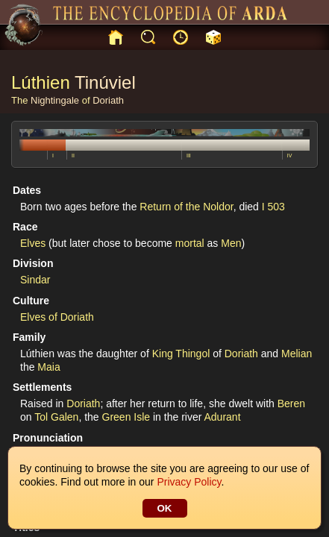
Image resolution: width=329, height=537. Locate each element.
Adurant (222, 417)
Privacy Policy (189, 482)
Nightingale (55, 100)
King (162, 353)
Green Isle (126, 417)
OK (164, 508)
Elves (33, 243)
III (189, 155)
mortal (189, 243)
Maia (48, 367)
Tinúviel (105, 82)
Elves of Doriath (57, 317)
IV (289, 155)
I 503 (273, 207)
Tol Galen (56, 417)
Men (231, 243)
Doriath (108, 100)
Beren (291, 403)
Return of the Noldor (186, 207)
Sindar (35, 280)
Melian (296, 353)
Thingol (192, 353)
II (73, 155)
